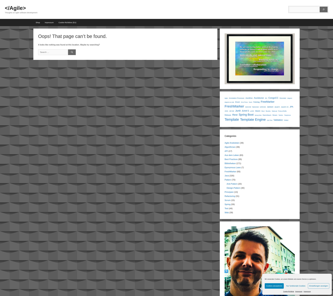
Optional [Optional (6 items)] (274, 111)
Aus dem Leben (232, 155)
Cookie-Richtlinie (288, 291)
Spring (228, 204)
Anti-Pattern (232, 184)
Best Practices (231, 159)
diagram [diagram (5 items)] (289, 98)
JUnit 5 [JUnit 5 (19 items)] (245, 111)
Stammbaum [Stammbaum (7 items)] (267, 115)
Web (227, 212)
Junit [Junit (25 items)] (238, 110)
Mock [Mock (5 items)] (262, 111)
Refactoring (230, 196)
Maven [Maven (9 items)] (257, 111)
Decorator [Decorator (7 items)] (283, 98)
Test (226, 208)
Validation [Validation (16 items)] (278, 120)
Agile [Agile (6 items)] (226, 98)
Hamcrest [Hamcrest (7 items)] (255, 107)
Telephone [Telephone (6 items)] (287, 115)
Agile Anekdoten (232, 143)
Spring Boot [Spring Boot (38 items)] (246, 114)
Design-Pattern (233, 188)
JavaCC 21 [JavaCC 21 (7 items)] (285, 107)
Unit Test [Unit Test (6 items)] (269, 120)
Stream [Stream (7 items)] (274, 115)
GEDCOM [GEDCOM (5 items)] (248, 107)
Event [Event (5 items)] (250, 102)
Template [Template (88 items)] (232, 119)
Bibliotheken (230, 163)
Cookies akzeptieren (274, 286)
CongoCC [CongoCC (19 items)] (273, 98)
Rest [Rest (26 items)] (234, 114)
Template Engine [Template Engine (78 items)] (253, 119)
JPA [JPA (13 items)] (291, 107)
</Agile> (15, 8)
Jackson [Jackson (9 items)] (270, 107)
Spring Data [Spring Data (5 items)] (258, 115)
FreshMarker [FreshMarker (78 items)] (234, 106)
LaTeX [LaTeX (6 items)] (252, 111)
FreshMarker (230, 171)
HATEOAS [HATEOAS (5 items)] (263, 107)
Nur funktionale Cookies (295, 286)
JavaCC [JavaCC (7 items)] (277, 107)
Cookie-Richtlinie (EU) (67, 22)
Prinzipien (229, 192)
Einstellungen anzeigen (318, 286)
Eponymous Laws (233, 167)
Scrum (228, 200)
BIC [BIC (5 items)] (266, 98)
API (226, 151)
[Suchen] (324, 9)
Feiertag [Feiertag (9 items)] (256, 102)
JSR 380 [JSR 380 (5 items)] (231, 111)
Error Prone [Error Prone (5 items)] (244, 102)
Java (227, 176)
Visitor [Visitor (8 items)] (286, 120)
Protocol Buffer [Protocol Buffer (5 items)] (282, 111)
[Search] (72, 52)
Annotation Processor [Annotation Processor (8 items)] (236, 98)
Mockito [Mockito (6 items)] (268, 111)
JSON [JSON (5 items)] (226, 111)
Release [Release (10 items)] (228, 115)
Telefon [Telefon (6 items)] (280, 115)
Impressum (298, 291)
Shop (38, 22)
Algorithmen (230, 147)
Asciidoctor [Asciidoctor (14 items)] (259, 98)
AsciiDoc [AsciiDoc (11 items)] (249, 98)
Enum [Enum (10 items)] (237, 102)
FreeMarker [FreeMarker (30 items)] (267, 101)
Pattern (228, 180)
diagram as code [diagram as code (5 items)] (229, 102)
